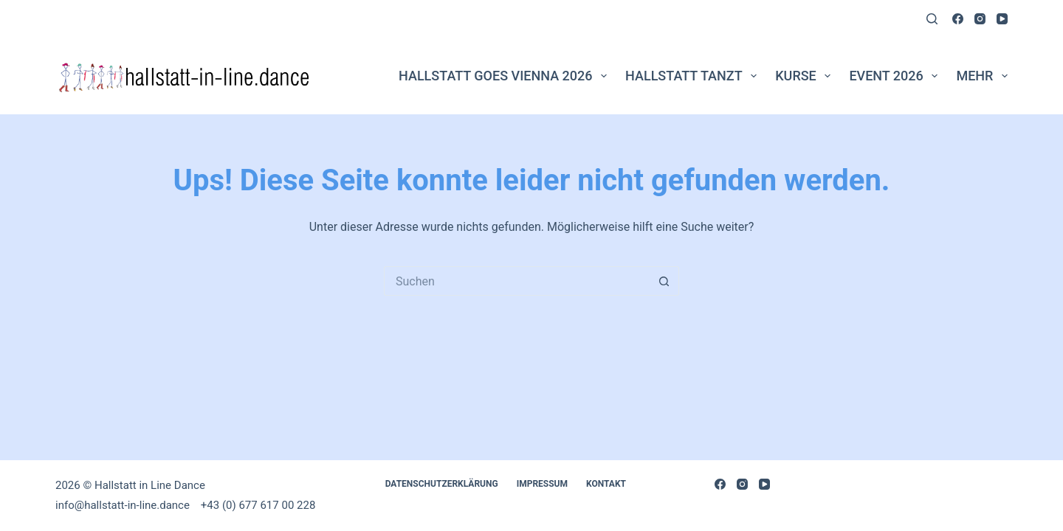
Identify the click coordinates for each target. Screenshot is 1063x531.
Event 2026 (896, 76)
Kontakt (606, 484)
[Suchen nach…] (517, 281)
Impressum (542, 484)
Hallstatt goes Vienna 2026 (506, 76)
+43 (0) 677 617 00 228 (258, 505)
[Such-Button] (664, 281)
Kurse (805, 76)
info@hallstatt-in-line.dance (124, 505)
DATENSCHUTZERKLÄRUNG (441, 484)
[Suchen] (932, 18)
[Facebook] (957, 18)
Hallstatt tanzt (694, 76)
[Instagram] (979, 18)
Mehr (982, 76)
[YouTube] (1002, 18)
